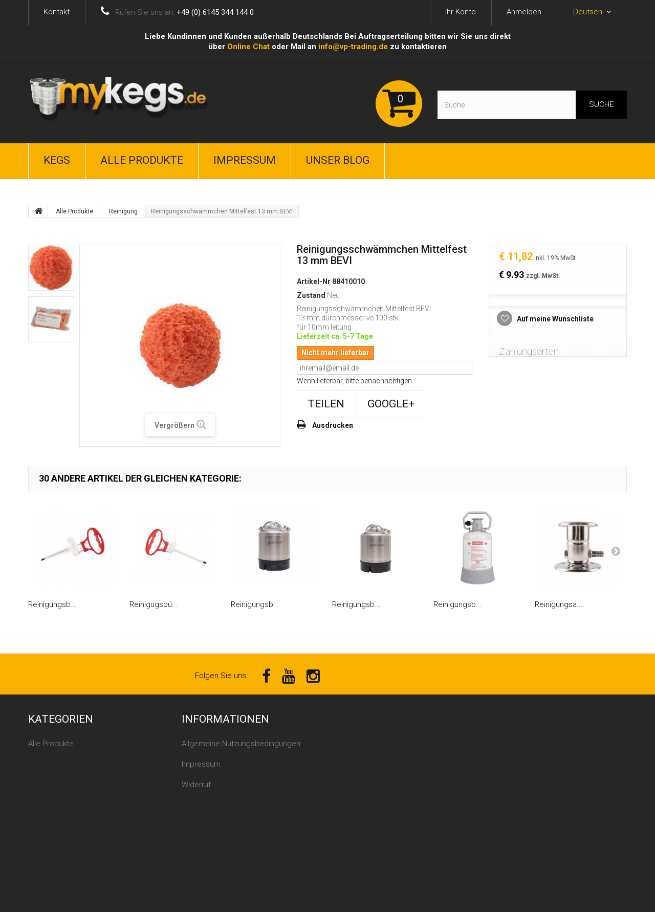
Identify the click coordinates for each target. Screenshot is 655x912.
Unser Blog (337, 160)
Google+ (390, 404)
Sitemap (196, 846)
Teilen (326, 404)
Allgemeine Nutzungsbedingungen (241, 743)
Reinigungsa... (559, 604)
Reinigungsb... (52, 604)
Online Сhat (248, 46)
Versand (196, 805)
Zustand (311, 295)
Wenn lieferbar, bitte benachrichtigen (354, 381)
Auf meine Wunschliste (554, 319)
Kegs (56, 160)
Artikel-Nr (314, 281)
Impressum (244, 160)
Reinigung (123, 211)
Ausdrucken (332, 425)
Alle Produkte (141, 160)
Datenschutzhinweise (219, 825)
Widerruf (196, 784)
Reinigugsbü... (153, 604)
